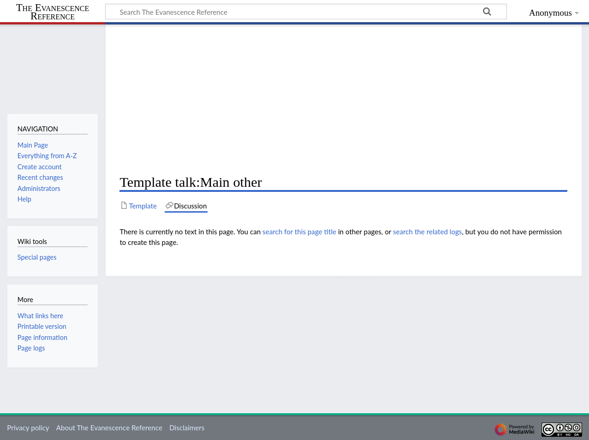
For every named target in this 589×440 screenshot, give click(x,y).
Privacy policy (28, 427)
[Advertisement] (343, 99)
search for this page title (299, 231)
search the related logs (427, 231)
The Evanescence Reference (52, 12)
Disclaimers (186, 427)
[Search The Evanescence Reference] (306, 11)
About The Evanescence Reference (109, 427)
